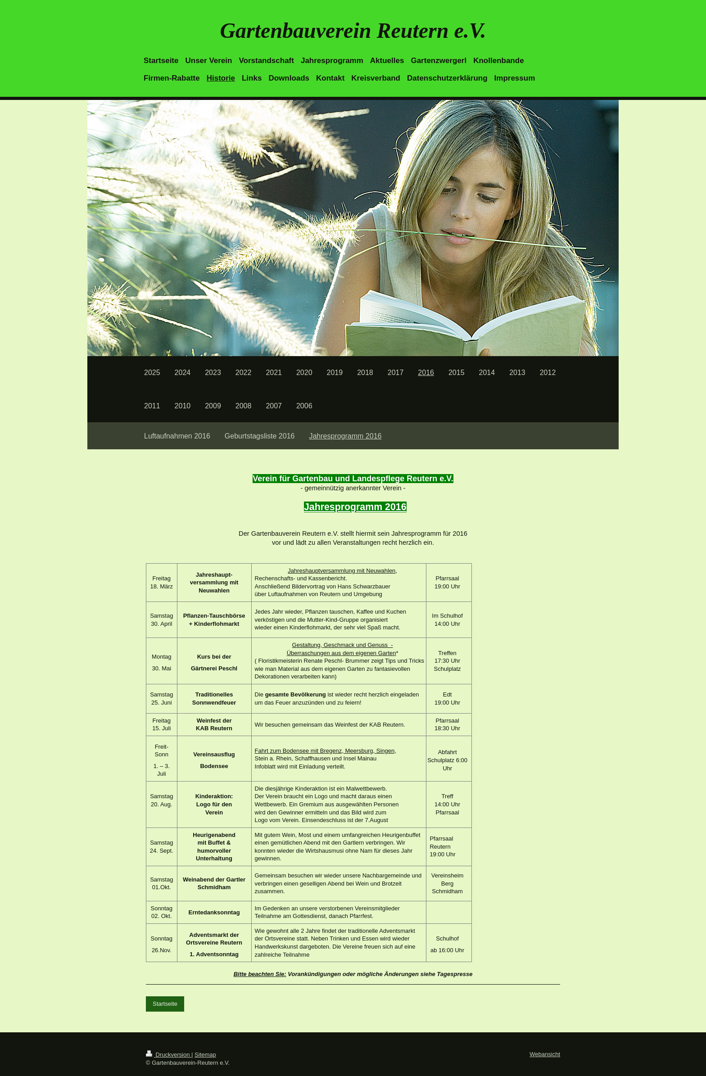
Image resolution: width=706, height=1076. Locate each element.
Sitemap (205, 1054)
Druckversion (168, 1054)
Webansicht (545, 1054)
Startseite (165, 1003)
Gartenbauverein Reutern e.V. (353, 30)
